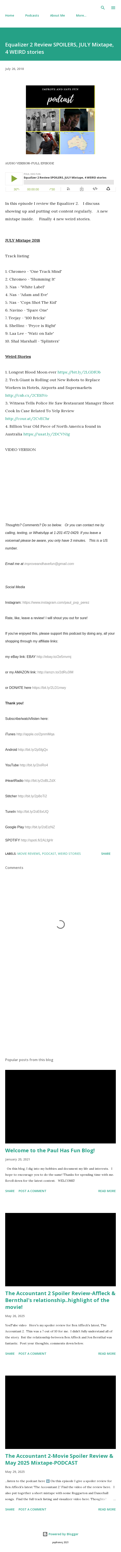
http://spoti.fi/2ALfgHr (37, 840)
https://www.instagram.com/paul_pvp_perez (55, 602)
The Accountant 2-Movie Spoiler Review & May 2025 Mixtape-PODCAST (59, 1459)
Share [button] (106, 854)
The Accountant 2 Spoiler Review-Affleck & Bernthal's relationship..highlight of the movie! (60, 1300)
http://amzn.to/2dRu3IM (55, 672)
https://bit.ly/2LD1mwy (49, 688)
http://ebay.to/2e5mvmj (54, 657)
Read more (107, 1191)
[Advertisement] (60, 1013)
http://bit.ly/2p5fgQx (33, 749)
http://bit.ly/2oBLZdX (40, 780)
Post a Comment (32, 1191)
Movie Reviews (28, 854)
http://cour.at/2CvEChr (27, 418)
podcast (49, 854)
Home (9, 15)
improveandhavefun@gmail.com (49, 564)
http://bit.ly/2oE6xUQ (33, 811)
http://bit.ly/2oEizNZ (40, 827)
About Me (57, 15)
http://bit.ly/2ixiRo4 (34, 765)
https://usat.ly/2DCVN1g (46, 434)
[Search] (102, 7)
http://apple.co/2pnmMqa (35, 734)
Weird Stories (69, 854)
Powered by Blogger (60, 1534)
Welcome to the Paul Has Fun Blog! (50, 1150)
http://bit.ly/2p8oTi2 (32, 796)
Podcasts (32, 15)
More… (81, 15)
